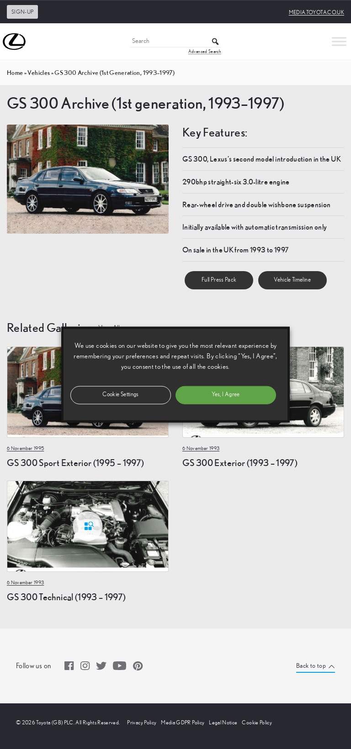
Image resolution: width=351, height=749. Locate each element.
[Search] (175, 41)
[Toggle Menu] (339, 41)
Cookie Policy (257, 722)
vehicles (38, 72)
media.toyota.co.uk (316, 12)
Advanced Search (204, 51)
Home (15, 72)
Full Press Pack (219, 280)
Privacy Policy (141, 722)
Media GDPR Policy (182, 722)
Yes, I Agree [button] (225, 395)
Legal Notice (223, 722)
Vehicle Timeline (292, 280)
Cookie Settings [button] (120, 395)
